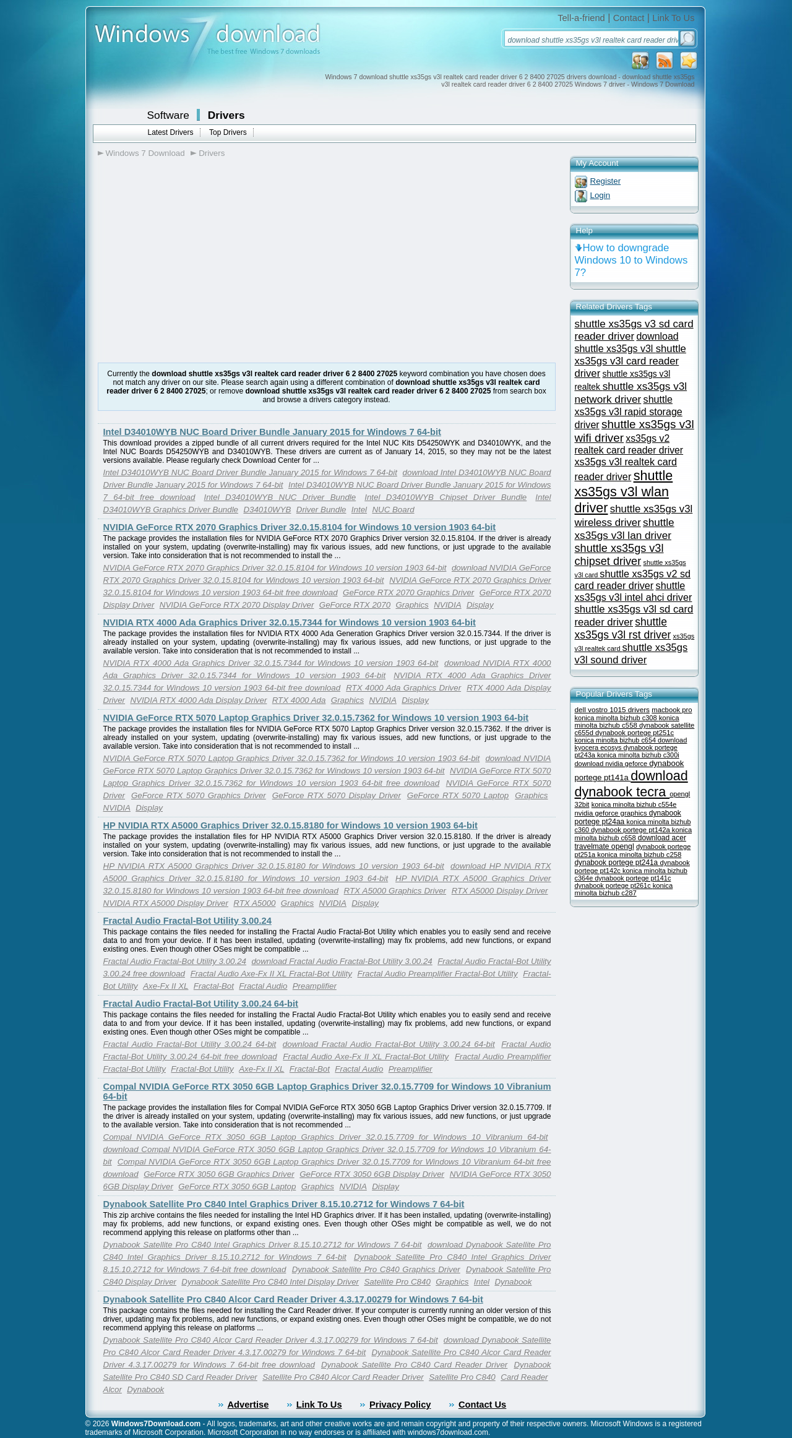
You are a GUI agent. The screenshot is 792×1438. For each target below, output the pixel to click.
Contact (629, 18)
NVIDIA (447, 604)
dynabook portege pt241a (617, 862)
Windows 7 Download (145, 153)
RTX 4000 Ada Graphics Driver (403, 687)
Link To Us (673, 18)
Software (168, 115)
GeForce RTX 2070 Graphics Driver (408, 592)
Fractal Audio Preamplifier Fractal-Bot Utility (438, 973)
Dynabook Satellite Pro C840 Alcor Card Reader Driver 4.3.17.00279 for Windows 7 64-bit (293, 1299)
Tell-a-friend (581, 18)
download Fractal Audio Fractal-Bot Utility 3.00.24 (341, 961)
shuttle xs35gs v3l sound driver (631, 654)
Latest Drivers (171, 132)
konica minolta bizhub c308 (617, 717)
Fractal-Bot (214, 986)
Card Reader (524, 1377)
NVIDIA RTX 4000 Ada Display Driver (198, 700)
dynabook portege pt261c (614, 885)
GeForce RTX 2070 (354, 604)
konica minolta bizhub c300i (638, 755)
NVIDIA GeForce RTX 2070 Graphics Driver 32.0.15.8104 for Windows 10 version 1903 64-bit (299, 527)
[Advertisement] (202, 260)
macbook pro (672, 709)
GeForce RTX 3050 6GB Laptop (237, 1186)
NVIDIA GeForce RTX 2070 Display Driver (237, 604)
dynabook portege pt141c (633, 878)
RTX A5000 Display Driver (500, 890)
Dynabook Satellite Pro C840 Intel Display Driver (270, 1281)
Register (605, 181)
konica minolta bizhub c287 (624, 889)
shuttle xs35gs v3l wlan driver (624, 491)
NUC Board (393, 509)
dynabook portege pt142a (631, 829)
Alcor (112, 1389)
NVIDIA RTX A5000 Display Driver (165, 903)
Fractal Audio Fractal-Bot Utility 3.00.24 (187, 921)
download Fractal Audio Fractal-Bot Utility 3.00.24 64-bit (389, 1044)
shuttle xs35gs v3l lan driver (624, 528)
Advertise (248, 1405)
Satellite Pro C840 (397, 1281)
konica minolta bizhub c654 (616, 740)
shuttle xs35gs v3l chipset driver (619, 554)
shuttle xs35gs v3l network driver (631, 392)
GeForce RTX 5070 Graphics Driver (198, 795)
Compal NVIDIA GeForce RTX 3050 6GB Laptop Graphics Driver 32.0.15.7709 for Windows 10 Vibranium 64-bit (325, 1137)
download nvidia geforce (612, 763)
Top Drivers (228, 132)
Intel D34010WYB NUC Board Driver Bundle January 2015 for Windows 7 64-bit (272, 432)
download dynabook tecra (631, 783)
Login (600, 195)
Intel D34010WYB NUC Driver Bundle (280, 497)
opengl (622, 846)
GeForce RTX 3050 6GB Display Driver (371, 1174)
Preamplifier (315, 986)
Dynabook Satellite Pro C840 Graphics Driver (376, 1269)
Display (480, 604)
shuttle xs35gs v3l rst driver (623, 628)
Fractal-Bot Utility (202, 1069)
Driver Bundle (321, 509)
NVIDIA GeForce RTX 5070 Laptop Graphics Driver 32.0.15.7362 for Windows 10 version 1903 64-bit (316, 718)
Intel (359, 509)
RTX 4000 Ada (299, 700)
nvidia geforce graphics (612, 813)
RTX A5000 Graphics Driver (395, 890)
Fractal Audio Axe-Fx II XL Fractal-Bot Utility (271, 973)
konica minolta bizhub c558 (627, 721)
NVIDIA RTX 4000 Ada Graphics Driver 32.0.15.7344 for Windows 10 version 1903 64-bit (289, 622)
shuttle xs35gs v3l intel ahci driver (633, 591)
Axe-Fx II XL (165, 986)
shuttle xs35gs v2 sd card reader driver (633, 579)
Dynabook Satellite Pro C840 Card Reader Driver (414, 1364)
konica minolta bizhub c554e (634, 804)
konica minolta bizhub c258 (639, 854)
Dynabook (513, 1281)
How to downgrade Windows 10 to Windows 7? (631, 260)
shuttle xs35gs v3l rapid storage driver (628, 412)
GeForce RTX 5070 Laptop (458, 795)
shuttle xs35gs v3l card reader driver (630, 361)
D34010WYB (267, 509)
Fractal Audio (263, 986)
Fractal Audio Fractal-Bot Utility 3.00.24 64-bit (200, 1004)
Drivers (226, 115)
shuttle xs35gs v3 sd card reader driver (634, 330)
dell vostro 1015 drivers (612, 709)
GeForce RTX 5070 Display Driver (336, 795)
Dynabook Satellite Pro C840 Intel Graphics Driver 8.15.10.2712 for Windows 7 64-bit (284, 1204)
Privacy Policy (400, 1405)
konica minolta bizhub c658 (633, 834)
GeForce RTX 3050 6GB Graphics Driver (219, 1174)
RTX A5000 (254, 903)
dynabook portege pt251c (634, 732)
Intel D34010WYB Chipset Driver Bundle (445, 497)
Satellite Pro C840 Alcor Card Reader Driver (343, 1377)
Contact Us (482, 1405)
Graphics (411, 604)
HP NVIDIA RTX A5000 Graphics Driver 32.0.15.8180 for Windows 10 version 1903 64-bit (290, 825)
